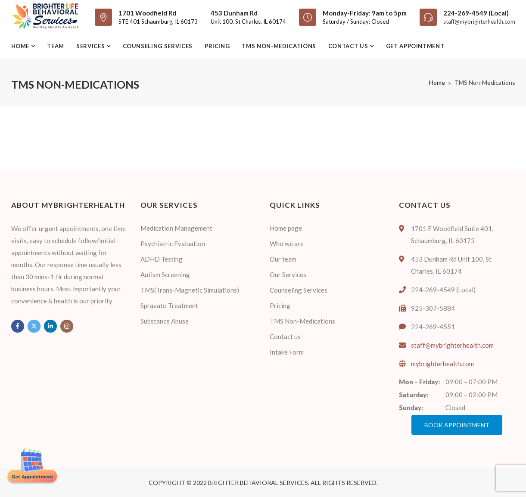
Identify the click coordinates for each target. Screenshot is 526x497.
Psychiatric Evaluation (172, 243)
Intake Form (287, 352)
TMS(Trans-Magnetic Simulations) (189, 290)
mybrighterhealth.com (442, 363)
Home (21, 46)
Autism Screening (165, 274)
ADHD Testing (161, 259)
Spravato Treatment (169, 305)
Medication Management (176, 228)
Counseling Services (158, 46)
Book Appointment (456, 425)
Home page (286, 228)
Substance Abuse (164, 321)
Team (55, 46)
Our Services (288, 274)
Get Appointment (415, 46)
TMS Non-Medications (279, 46)
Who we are (287, 243)
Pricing (217, 46)
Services (91, 46)
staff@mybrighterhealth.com (479, 21)
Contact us (349, 46)
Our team (283, 259)
